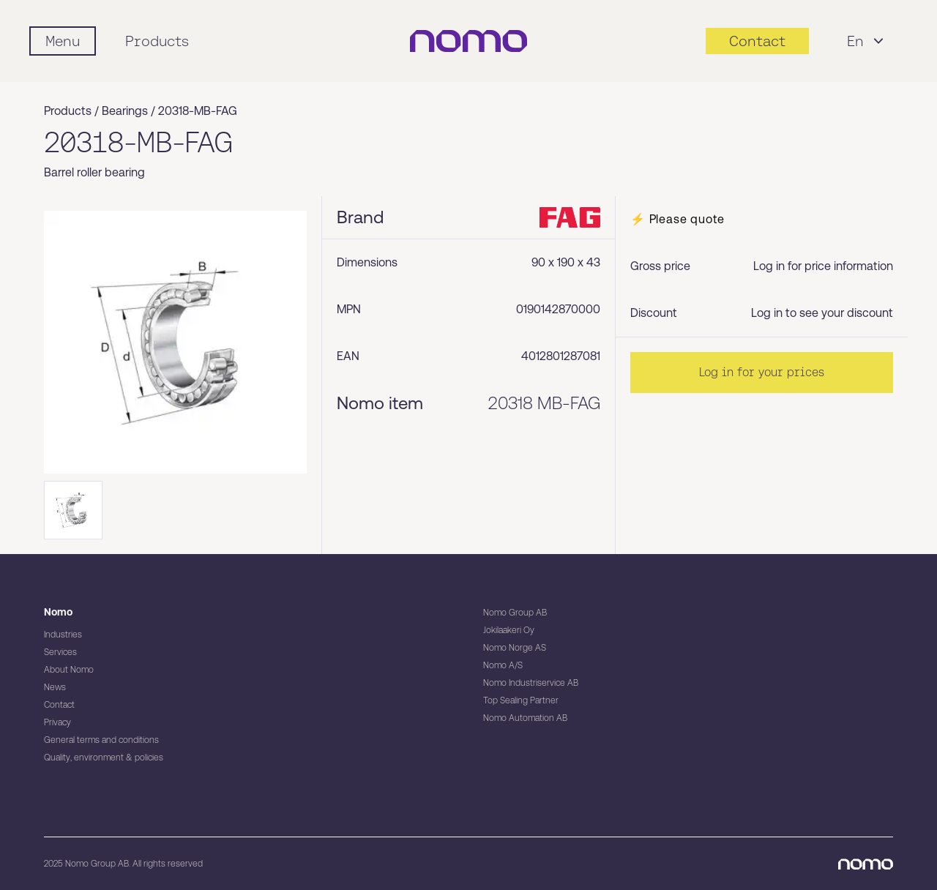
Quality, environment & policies (103, 757)
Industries (63, 634)
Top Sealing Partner (521, 700)
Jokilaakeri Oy (508, 630)
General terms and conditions (101, 740)
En (867, 41)
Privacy (57, 722)
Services (60, 652)
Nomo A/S (503, 665)
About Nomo (69, 670)
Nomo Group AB (515, 612)
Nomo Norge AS (514, 648)
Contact (59, 705)
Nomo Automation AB (525, 718)
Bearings (125, 111)
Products (157, 41)
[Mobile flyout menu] (62, 41)
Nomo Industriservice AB (530, 683)
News (55, 687)
